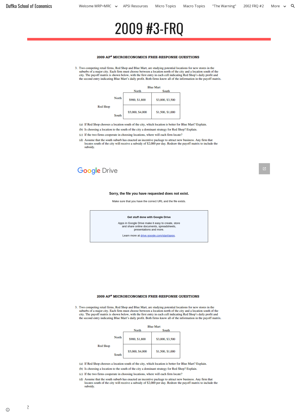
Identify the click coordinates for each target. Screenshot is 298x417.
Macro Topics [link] (194, 6)
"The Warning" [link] (224, 6)
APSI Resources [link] (135, 6)
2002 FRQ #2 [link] (253, 6)
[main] (149, 30)
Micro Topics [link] (165, 6)
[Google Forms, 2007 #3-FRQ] (149, 222)
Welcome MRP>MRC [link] (95, 6)
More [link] (275, 6)
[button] (293, 6)
